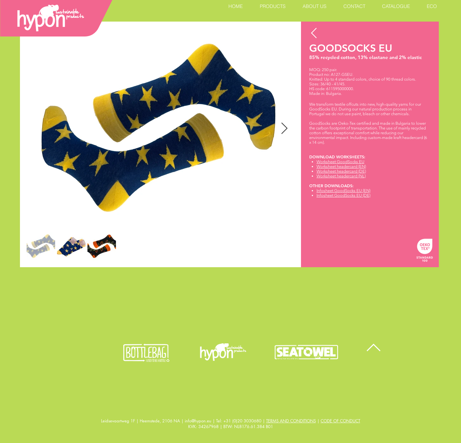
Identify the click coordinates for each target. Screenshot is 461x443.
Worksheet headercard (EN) (341, 166)
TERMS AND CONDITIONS (291, 421)
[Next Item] (284, 128)
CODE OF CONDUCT (340, 421)
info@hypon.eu (198, 421)
